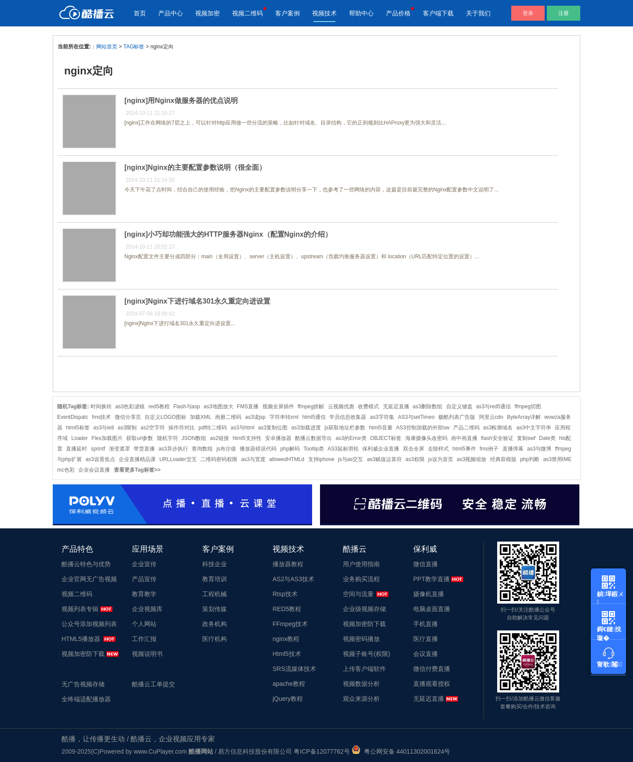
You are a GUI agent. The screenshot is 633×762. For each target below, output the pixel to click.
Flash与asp (186, 406)
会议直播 (425, 653)
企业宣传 (144, 564)
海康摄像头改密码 (426, 438)
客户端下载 (438, 13)
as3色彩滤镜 (130, 406)
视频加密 (207, 13)
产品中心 (170, 13)
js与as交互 (350, 459)
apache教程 (289, 683)
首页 (140, 13)
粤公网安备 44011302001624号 (401, 751)
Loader (79, 438)
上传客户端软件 (364, 668)
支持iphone (321, 459)
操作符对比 (181, 428)
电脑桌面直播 (431, 608)
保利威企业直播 (380, 449)
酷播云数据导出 (313, 438)
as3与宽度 (253, 459)
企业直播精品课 (137, 459)
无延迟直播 (396, 406)
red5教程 (159, 406)
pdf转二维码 (213, 428)
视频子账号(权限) (366, 653)
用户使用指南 (361, 564)
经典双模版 (503, 459)
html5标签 (77, 428)
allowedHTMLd (286, 459)
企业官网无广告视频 (89, 578)
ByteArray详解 (524, 417)
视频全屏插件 (278, 406)
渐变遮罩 (119, 449)
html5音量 (380, 428)
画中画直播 (464, 438)
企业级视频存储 (364, 608)
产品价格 (398, 13)
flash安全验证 (497, 438)
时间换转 (101, 406)
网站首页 (106, 47)
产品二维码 (466, 428)
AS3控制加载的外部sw (422, 428)
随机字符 (167, 438)
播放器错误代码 (258, 449)
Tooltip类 (313, 449)
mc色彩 (66, 470)
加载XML (200, 417)
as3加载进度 (306, 428)
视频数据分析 (361, 683)
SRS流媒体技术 (294, 668)
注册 (563, 13)
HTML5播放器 (81, 638)
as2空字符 (152, 428)
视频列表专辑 (80, 608)
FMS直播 (247, 406)
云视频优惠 (341, 406)
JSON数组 (194, 438)
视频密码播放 (361, 638)
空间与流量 (358, 593)
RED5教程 (287, 608)
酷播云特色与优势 (86, 564)
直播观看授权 (431, 683)
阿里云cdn (491, 417)
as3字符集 (382, 417)
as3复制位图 (272, 428)
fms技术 (101, 417)
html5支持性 (247, 438)
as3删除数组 (427, 406)
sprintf (98, 449)
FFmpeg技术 (290, 623)
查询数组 (202, 449)
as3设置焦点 (100, 459)
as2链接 (219, 438)
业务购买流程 (361, 578)
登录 (528, 13)
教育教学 (144, 593)
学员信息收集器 (347, 417)
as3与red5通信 (493, 406)
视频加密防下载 (83, 653)
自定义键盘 (459, 406)
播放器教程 (288, 564)
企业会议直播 (94, 470)
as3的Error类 (351, 438)
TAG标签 (134, 47)
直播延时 (76, 449)
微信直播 (425, 564)
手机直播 (425, 623)
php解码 (290, 449)
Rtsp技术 (285, 593)
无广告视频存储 (83, 684)
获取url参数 (139, 438)
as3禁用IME (557, 459)
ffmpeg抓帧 (311, 406)
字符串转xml (284, 417)
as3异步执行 (173, 449)
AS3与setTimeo (416, 417)
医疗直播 (425, 638)
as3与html (243, 428)
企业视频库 (147, 608)
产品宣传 (144, 578)
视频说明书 (147, 653)
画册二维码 (228, 417)
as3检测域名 (498, 428)
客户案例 (287, 13)
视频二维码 (247, 13)
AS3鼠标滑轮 (343, 449)
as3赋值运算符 (384, 459)
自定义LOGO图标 (165, 417)
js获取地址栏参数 (344, 428)
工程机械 (214, 593)
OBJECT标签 (385, 438)
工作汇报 (144, 638)
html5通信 (314, 417)
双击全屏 (413, 449)
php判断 (529, 459)
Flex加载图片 (107, 438)
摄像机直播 (428, 593)
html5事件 (464, 449)
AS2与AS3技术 (293, 578)
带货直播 (144, 449)
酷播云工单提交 (153, 684)
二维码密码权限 (218, 459)
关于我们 (478, 13)
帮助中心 (361, 13)
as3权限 (414, 459)
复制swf (526, 438)
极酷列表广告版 (456, 417)
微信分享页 (128, 417)
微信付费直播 (431, 668)
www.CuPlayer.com (160, 751)
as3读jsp (255, 417)
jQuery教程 (288, 698)
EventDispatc (72, 417)
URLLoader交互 (177, 459)
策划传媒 (214, 608)
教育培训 (214, 578)
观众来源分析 (361, 698)
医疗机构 (214, 638)
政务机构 (214, 623)
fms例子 (489, 449)
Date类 (547, 438)
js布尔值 (226, 449)
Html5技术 (287, 653)
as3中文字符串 (534, 428)
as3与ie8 (103, 428)
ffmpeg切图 (528, 406)
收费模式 (368, 406)
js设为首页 (440, 459)
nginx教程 (286, 638)
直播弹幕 (513, 449)
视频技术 (324, 13)
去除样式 (438, 449)
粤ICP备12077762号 (322, 751)
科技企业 (214, 564)
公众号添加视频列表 (89, 623)
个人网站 (144, 623)
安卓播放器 (278, 438)
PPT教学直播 (431, 578)
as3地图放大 (218, 406)
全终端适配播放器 (86, 699)
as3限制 (127, 428)
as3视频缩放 (471, 459)
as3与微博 (539, 449)
